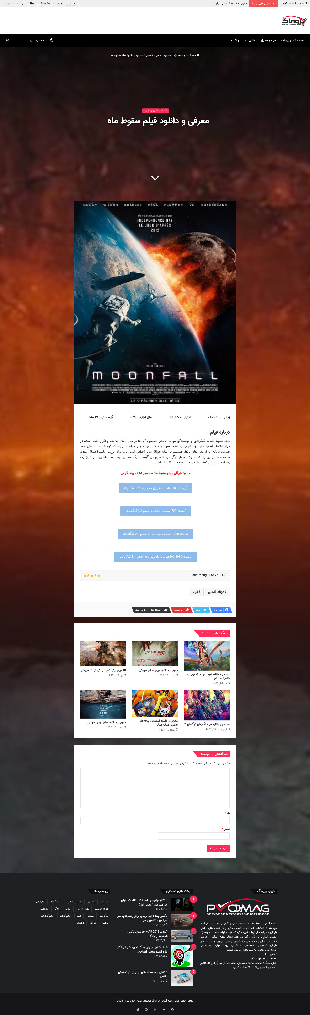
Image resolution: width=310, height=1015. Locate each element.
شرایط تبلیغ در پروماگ (41, 3)
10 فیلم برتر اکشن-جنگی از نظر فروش (103, 670)
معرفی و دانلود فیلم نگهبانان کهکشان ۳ (207, 724)
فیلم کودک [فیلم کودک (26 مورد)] (65, 916)
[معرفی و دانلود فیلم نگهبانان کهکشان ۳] (207, 705)
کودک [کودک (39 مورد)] (93, 923)
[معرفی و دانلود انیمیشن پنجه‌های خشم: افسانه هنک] (155, 703)
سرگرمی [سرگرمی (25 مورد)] (104, 916)
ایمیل (225, 829)
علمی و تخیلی (153, 55)
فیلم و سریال (268, 40)
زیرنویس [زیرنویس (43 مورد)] (43, 909)
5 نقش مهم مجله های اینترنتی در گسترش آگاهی (142, 974)
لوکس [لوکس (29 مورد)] (105, 923)
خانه (60, 3)
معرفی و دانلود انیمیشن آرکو (231, 3)
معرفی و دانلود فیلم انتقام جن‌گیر (158, 670)
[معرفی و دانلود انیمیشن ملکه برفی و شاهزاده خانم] (207, 655)
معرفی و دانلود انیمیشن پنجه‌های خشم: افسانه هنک (158, 723)
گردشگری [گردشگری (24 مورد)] (79, 923)
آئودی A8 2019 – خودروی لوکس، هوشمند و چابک (147, 933)
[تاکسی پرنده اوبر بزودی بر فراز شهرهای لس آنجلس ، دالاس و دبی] (182, 920)
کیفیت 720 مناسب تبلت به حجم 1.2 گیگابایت (155, 510)
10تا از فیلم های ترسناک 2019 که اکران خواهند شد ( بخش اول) (144, 902)
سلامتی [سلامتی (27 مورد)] (90, 916)
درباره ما (20, 3)
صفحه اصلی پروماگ (292, 40)
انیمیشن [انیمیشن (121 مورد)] (104, 902)
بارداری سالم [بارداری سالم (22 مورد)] (74, 902)
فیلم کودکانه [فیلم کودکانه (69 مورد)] (47, 916)
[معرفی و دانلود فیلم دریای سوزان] (103, 704)
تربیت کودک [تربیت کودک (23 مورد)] (56, 902)
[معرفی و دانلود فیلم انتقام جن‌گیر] (155, 653)
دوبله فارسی (216, 592)
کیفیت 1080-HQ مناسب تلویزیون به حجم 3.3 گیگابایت (155, 556)
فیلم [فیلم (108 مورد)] (79, 916)
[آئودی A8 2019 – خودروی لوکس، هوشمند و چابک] (182, 936)
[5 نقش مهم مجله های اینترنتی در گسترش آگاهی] (182, 978)
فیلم (195, 592)
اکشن (164, 111)
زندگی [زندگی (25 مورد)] (57, 909)
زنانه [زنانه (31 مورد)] (67, 909)
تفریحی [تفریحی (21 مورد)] (40, 902)
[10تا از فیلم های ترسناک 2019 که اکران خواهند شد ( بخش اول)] (182, 904)
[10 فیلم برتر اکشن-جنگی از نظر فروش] (103, 653)
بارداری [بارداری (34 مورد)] (90, 902)
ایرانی (236, 40)
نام (227, 813)
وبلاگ (8, 3)
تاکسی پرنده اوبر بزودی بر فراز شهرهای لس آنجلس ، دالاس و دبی (142, 918)
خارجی (251, 40)
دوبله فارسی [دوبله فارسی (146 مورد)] (101, 909)
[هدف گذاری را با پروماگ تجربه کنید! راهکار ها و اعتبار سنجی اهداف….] (182, 956)
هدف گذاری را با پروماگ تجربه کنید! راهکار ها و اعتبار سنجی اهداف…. (142, 949)
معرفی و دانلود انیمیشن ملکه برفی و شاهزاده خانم (208, 676)
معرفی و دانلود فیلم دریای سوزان (106, 722)
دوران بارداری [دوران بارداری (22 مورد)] (82, 909)
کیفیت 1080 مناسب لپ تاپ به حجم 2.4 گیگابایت (155, 533)
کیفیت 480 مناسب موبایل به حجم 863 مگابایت (155, 488)
